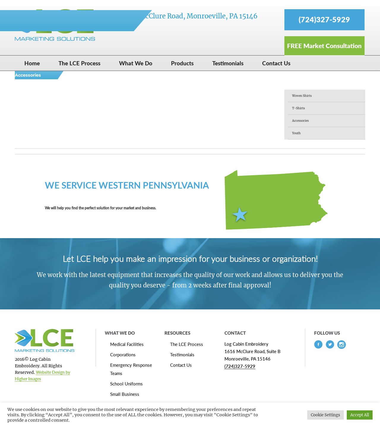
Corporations (123, 354)
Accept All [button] (359, 414)
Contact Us (181, 365)
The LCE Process (186, 344)
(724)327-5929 (239, 366)
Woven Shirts (302, 96)
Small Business (124, 394)
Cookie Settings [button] (325, 414)
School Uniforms (126, 383)
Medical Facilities (127, 344)
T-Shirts (298, 108)
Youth (296, 133)
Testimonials (182, 354)
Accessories (300, 121)
